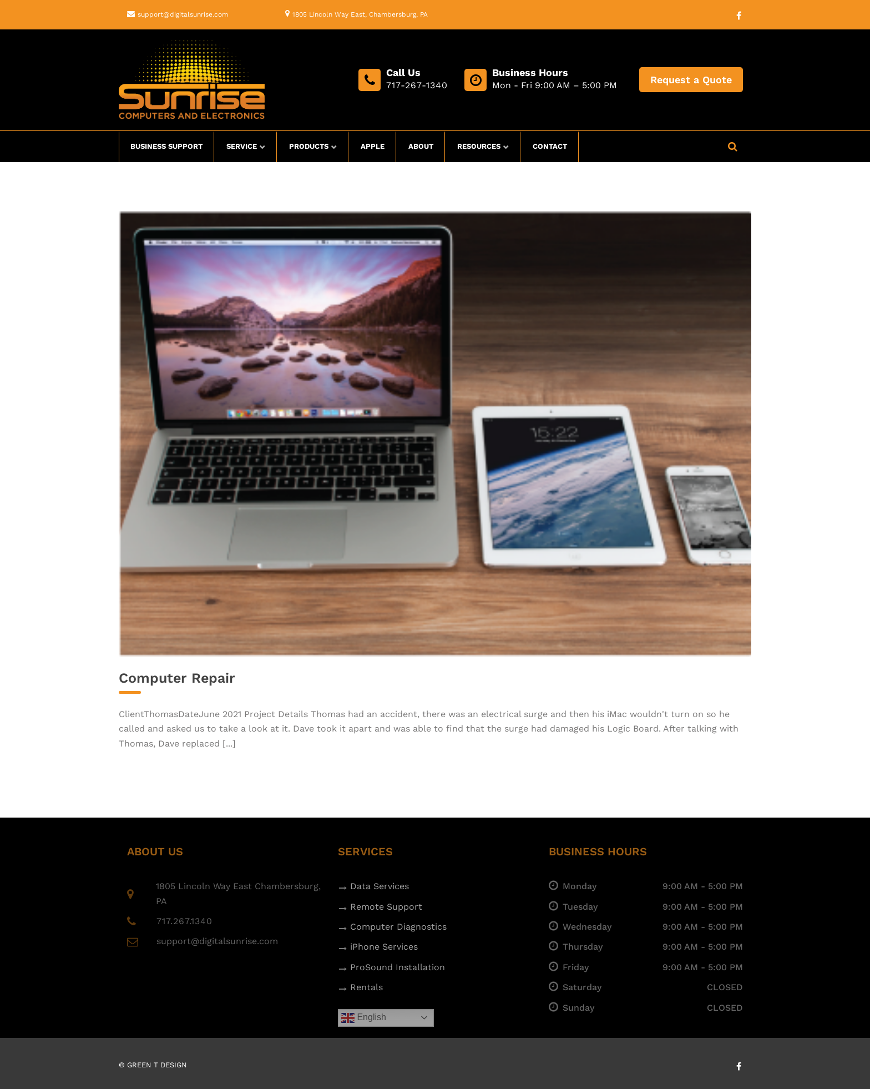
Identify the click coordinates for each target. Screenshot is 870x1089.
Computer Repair (177, 678)
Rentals (366, 987)
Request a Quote (691, 79)
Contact (550, 146)
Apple (373, 146)
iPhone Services (384, 946)
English (363, 1018)
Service (241, 146)
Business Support (166, 146)
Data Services (379, 886)
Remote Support (386, 906)
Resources (478, 146)
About (420, 146)
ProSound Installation (397, 967)
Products (308, 146)
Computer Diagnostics (398, 926)
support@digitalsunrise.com (183, 14)
